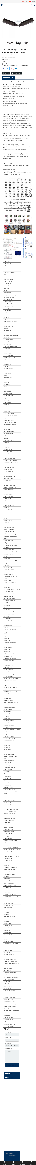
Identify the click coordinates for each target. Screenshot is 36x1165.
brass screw (16, 120)
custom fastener (23, 114)
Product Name (8, 1043)
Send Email (16, 73)
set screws (9, 353)
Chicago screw (18, 125)
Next (32, 22)
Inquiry (6, 73)
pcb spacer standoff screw (11, 65)
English (24, 1)
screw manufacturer (26, 113)
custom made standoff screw (12, 64)
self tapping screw (19, 123)
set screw (9, 292)
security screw (10, 122)
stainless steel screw (8, 120)
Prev (4, 22)
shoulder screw (7, 263)
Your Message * (9, 1048)
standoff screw (24, 65)
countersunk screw (10, 357)
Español (32, 1)
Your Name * (8, 1032)
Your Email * (8, 1037)
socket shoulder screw (9, 527)
